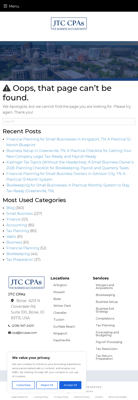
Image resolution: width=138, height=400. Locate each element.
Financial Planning (22, 248)
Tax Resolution (106, 349)
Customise (23, 385)
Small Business (19, 213)
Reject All (47, 385)
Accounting (16, 225)
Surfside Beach (64, 326)
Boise (57, 299)
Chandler (60, 313)
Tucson (58, 319)
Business (14, 242)
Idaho (11, 236)
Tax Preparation (19, 259)
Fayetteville (61, 340)
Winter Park (62, 305)
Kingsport (60, 333)
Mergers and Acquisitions (105, 286)
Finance (13, 219)
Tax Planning (17, 231)
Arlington (60, 285)
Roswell (59, 292)
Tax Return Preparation (104, 357)
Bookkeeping (18, 254)
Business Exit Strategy (105, 310)
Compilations (105, 318)
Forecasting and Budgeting (107, 334)
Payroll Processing (109, 342)
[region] (46, 372)
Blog (10, 208)
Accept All (70, 385)
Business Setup (107, 302)
